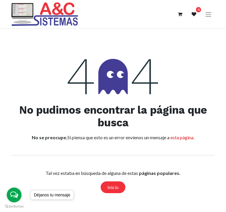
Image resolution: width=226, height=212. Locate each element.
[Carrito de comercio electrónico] (180, 14)
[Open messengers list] (14, 195)
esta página (181, 137)
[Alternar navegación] (208, 14)
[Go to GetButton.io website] (14, 206)
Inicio (113, 187)
